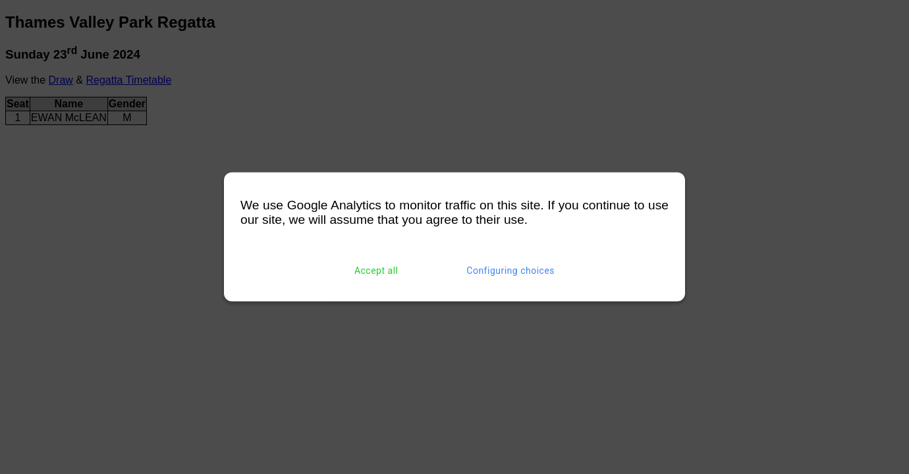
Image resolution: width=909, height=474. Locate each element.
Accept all (376, 270)
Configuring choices (510, 270)
